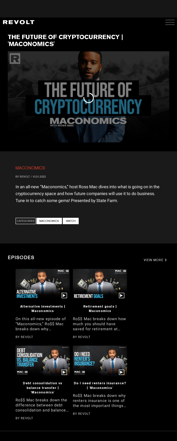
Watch (71, 221)
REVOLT (25, 176)
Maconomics (30, 168)
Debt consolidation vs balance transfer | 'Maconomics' (42, 387)
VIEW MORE (153, 260)
